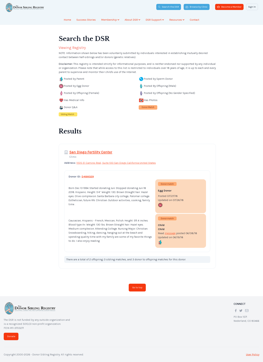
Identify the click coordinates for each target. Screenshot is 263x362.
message (170, 233)
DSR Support (155, 19)
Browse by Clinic (197, 6)
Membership (110, 19)
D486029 (88, 176)
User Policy (252, 354)
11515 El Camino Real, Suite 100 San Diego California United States (116, 162)
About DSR (132, 19)
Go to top (137, 287)
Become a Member (229, 6)
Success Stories (86, 19)
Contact (194, 19)
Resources (176, 19)
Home (67, 19)
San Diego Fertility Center (90, 152)
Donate (11, 336)
